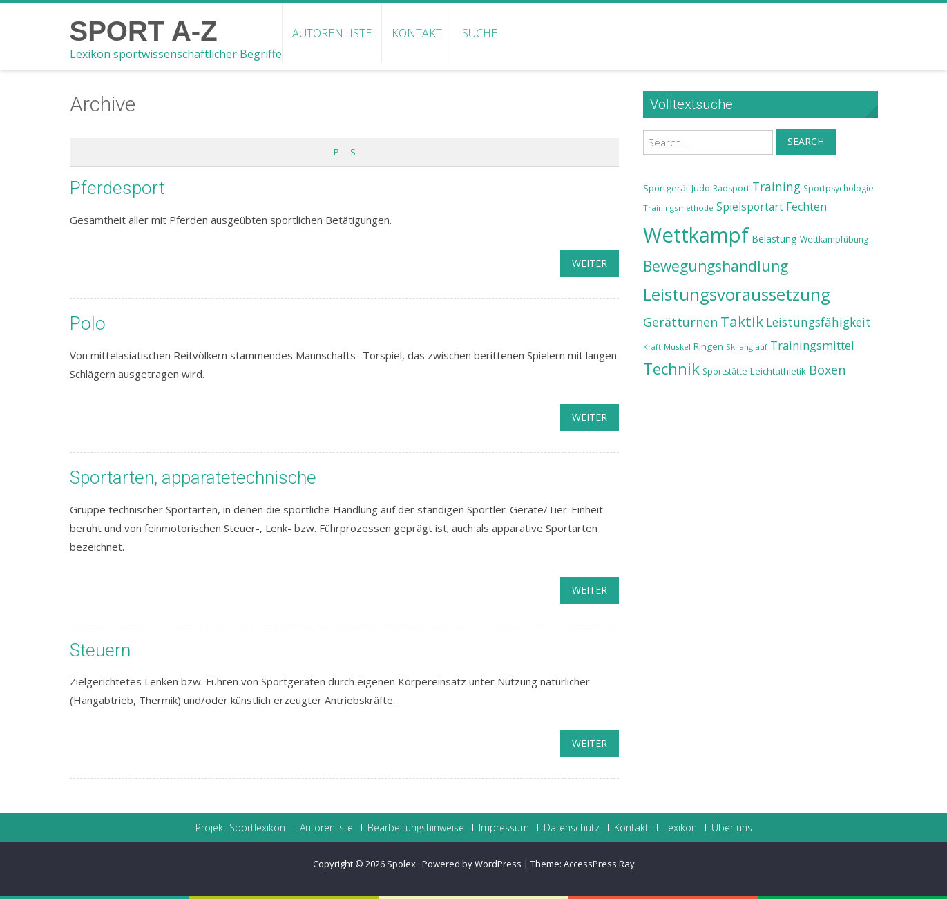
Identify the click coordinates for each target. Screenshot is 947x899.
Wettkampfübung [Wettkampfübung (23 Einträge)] (834, 239)
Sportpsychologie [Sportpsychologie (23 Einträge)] (838, 188)
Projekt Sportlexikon (240, 827)
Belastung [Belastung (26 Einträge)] (774, 238)
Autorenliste (332, 33)
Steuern (100, 650)
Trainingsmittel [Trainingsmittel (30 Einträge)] (812, 345)
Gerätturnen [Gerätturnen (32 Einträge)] (680, 322)
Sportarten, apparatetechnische (193, 477)
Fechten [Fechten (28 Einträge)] (806, 207)
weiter (589, 262)
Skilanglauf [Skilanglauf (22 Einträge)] (746, 346)
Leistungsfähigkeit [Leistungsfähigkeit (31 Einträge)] (818, 322)
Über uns (731, 827)
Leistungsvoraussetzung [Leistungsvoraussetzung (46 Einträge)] (736, 294)
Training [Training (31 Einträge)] (776, 186)
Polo (88, 323)
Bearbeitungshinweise (415, 827)
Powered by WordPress (472, 864)
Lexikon (680, 827)
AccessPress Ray (599, 864)
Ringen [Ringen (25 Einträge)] (708, 346)
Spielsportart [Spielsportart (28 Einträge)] (749, 207)
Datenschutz (572, 827)
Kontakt (417, 33)
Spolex (402, 864)
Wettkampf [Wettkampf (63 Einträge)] (696, 235)
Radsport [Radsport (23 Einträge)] (731, 188)
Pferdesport (117, 188)
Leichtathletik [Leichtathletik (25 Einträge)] (778, 371)
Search (805, 141)
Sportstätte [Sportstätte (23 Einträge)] (724, 371)
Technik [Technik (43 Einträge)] (671, 368)
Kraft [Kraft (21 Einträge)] (652, 347)
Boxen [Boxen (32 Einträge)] (827, 369)
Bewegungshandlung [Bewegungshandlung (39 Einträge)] (715, 266)
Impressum (504, 827)
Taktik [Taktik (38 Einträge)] (741, 321)
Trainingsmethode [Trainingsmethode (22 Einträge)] (678, 207)
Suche (479, 33)
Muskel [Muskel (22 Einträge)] (677, 346)
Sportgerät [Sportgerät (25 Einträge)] (666, 188)
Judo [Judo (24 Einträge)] (700, 188)
